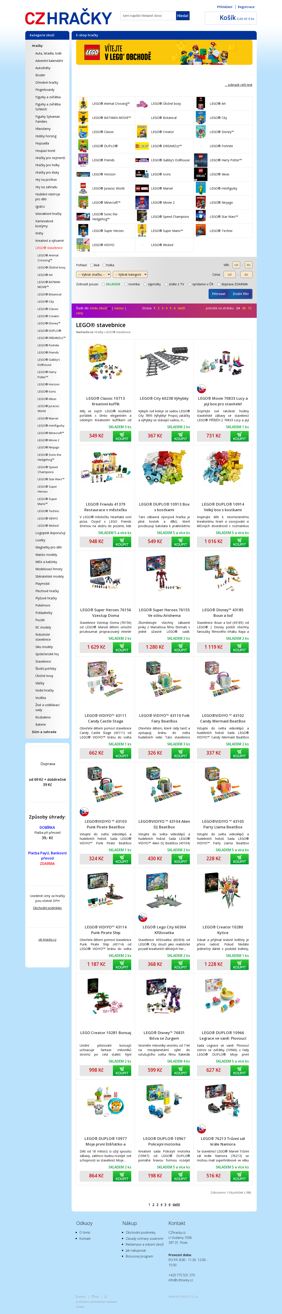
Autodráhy (42, 68)
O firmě (84, 1232)
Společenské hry (47, 654)
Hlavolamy (43, 129)
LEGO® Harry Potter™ (47, 374)
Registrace (246, 7)
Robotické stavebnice (43, 637)
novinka (132, 284)
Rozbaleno (43, 717)
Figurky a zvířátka (48, 97)
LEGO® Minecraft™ (51, 433)
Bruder (40, 75)
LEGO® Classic (48, 309)
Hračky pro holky (47, 165)
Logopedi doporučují (50, 533)
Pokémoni (42, 605)
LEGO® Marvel (48, 418)
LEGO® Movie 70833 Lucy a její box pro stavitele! (223, 401)
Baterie (40, 724)
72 (249, 308)
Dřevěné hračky (46, 82)
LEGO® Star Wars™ (51, 479)
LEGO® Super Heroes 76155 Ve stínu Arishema (164, 612)
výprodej (152, 284)
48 (244, 308)
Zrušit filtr (241, 294)
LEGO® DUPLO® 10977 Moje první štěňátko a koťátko (105, 1141)
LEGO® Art (45, 275)
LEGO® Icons (47, 391)
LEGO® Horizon (49, 384)
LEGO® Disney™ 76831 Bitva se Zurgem (164, 1035)
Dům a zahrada (44, 732)
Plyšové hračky (46, 598)
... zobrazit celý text (238, 85)
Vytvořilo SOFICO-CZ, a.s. (184, 1296)
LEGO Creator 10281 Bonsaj (105, 1032)
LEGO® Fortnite (48, 345)
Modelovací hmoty (48, 569)
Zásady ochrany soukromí (144, 1238)
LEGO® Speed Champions (48, 469)
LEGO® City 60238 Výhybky (164, 398)
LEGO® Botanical (49, 294)
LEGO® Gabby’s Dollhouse (49, 362)
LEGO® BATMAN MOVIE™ (49, 284)
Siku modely (44, 647)
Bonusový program (139, 1256)
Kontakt (85, 1238)
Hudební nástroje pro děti (47, 196)
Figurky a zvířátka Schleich (48, 106)
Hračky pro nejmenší (50, 158)
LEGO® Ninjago (48, 447)
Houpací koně (45, 150)
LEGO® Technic (48, 511)
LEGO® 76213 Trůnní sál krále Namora (223, 1141)
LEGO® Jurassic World (48, 408)
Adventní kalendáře (49, 61)
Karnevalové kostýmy (44, 223)
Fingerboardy (44, 89)
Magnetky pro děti (48, 547)
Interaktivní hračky (48, 214)
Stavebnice (43, 661)
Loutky (40, 540)
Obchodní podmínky (47, 908)
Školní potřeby (45, 668)
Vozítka (40, 698)
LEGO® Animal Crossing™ (48, 257)
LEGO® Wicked (48, 526)
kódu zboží (100, 308)
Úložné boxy (44, 676)
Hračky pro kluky (47, 172)
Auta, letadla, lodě (48, 53)
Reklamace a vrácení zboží (145, 1244)
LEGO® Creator (48, 316)
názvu (119, 308)
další (181, 308)
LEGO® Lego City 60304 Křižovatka (164, 929)
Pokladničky (43, 613)
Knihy (39, 233)
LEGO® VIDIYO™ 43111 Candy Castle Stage (106, 718)
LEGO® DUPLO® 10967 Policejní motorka (164, 1141)
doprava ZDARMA (233, 284)
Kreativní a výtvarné (49, 240)
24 (238, 308)
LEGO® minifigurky (51, 425)
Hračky (37, 46)
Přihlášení (224, 7)
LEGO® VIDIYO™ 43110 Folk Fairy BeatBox (164, 718)
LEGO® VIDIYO (48, 518)
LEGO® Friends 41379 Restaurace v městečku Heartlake (105, 507)
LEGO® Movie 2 (49, 440)
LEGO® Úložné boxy (52, 267)
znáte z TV (174, 284)
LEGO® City (46, 301)
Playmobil (42, 583)
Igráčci (40, 206)
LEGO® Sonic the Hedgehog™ (49, 457)
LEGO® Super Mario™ (47, 501)
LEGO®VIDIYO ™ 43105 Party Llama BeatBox (223, 824)
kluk (95, 265)
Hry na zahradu (46, 187)
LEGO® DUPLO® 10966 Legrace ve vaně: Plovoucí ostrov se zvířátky (222, 1035)
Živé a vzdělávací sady (47, 707)
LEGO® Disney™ (49, 323)
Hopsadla (42, 143)
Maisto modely (46, 554)
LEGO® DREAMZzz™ (52, 338)
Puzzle (40, 620)
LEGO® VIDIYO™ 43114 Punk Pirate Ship (106, 929)
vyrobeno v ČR (200, 284)
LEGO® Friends (48, 352)
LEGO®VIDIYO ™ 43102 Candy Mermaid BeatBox (223, 718)
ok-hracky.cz (47, 939)
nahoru (81, 1296)
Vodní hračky (44, 690)
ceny (79, 313)
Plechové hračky (47, 591)
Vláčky (39, 683)
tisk (97, 1296)
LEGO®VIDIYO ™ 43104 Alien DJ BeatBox (164, 824)
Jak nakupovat (136, 1250)
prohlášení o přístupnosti (90, 1301)
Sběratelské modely (49, 576)
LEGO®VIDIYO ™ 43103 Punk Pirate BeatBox (106, 824)
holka (108, 265)
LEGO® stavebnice (49, 248)
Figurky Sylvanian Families (47, 119)
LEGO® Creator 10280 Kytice (223, 929)
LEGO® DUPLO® (49, 331)
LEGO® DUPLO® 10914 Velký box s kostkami (223, 507)
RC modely (43, 627)
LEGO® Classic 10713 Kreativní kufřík (105, 401)
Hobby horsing (45, 136)
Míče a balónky (46, 562)
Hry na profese (46, 179)
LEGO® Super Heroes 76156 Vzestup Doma (105, 612)
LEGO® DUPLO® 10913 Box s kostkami (164, 507)
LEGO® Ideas (47, 399)
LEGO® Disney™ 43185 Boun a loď (223, 612)
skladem (111, 284)
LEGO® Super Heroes (47, 489)
